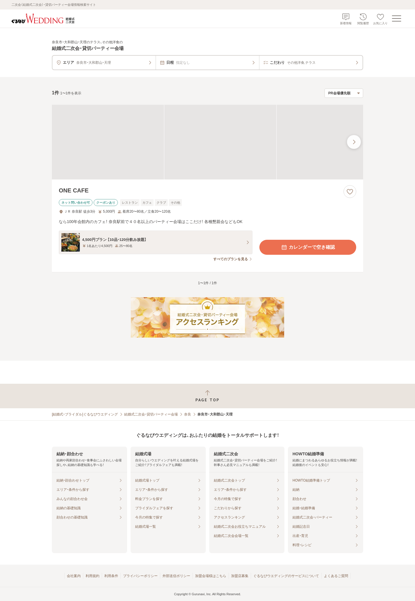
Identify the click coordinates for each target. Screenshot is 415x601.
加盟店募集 (239, 576)
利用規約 (92, 576)
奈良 (187, 414)
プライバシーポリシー (140, 576)
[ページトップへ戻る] (207, 396)
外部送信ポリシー (176, 576)
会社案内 (74, 576)
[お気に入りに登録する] (350, 191)
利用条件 (111, 576)
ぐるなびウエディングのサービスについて (286, 576)
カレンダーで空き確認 (308, 247)
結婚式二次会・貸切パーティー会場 (151, 414)
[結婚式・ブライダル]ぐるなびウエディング (85, 414)
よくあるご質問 (336, 576)
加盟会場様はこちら (210, 576)
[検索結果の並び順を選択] (344, 93)
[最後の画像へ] (354, 142)
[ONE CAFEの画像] (207, 142)
